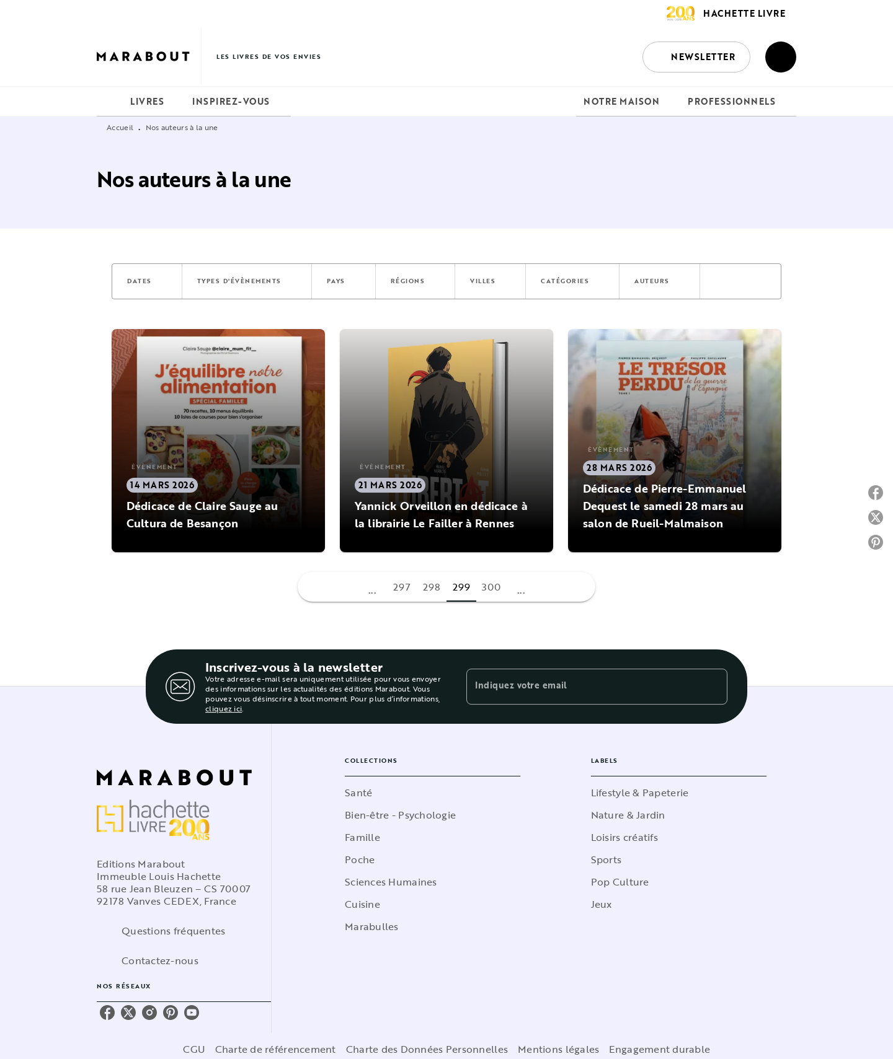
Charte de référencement (275, 1049)
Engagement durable (659, 1049)
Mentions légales (558, 1049)
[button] (696, 57)
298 (432, 586)
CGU (194, 1049)
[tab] (110, 101)
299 (462, 586)
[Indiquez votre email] (581, 687)
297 (402, 586)
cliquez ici (223, 708)
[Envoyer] (712, 686)
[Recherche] (780, 57)
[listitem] (107, 1012)
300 (491, 586)
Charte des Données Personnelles (427, 1049)
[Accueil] (149, 56)
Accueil (120, 127)
